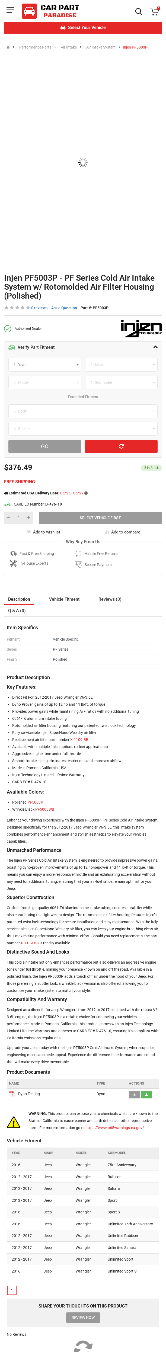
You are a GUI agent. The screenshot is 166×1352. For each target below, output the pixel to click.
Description (19, 599)
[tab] (83, 348)
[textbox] (21, 365)
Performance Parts (35, 47)
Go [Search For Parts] (45, 446)
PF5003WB (44, 809)
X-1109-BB (79, 739)
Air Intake (69, 47)
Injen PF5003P (135, 47)
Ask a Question (64, 308)
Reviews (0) (110, 599)
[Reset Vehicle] (121, 446)
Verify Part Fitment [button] (31, 347)
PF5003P (35, 802)
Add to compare (122, 532)
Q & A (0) (17, 610)
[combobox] (44, 365)
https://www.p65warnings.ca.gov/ (114, 1128)
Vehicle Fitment (64, 599)
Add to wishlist (43, 532)
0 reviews (39, 308)
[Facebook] (9, 1317)
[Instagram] (23, 1317)
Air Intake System (101, 47)
